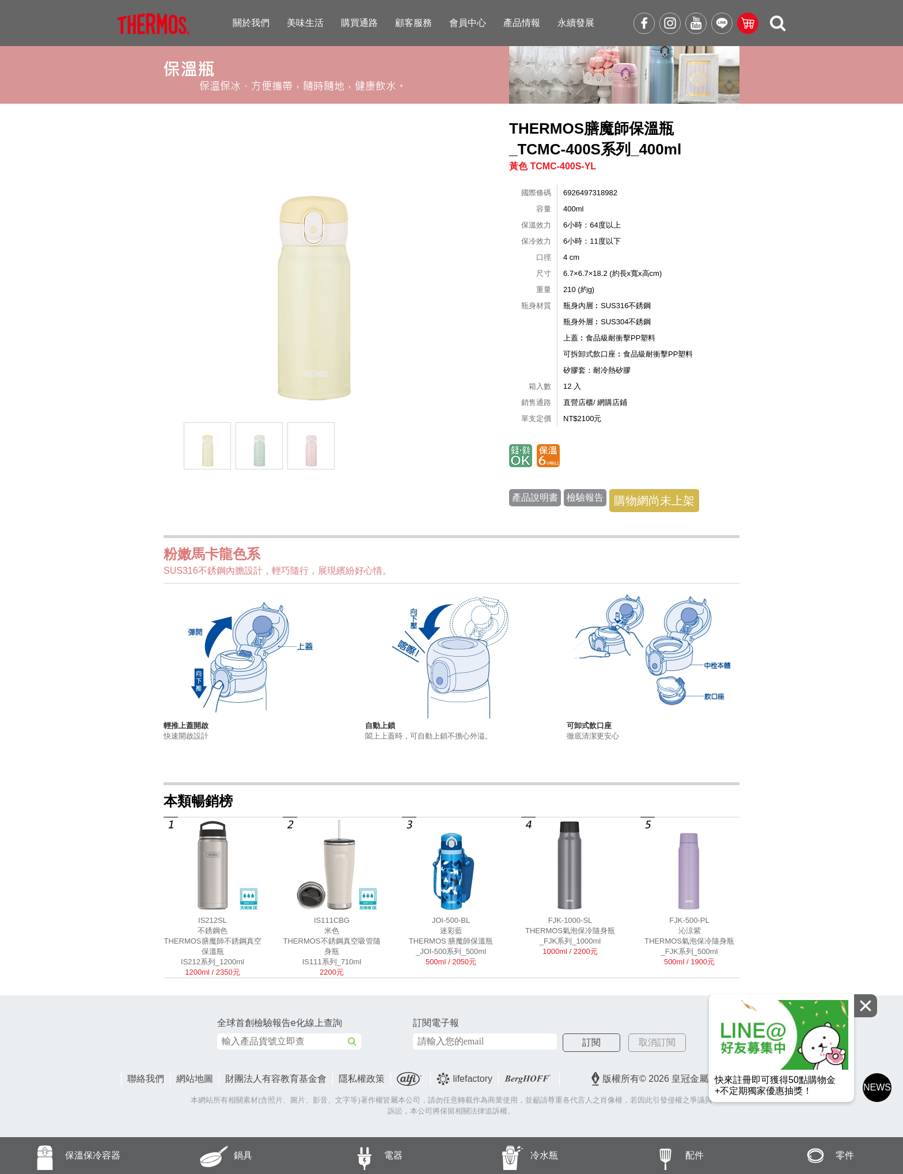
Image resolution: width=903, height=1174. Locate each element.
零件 (804, 1155)
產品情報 (521, 23)
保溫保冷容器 (60, 1155)
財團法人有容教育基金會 (276, 1079)
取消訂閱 (657, 1042)
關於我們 (251, 23)
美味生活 (305, 23)
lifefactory (464, 1079)
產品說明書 (535, 497)
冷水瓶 (504, 1155)
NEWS (877, 1087)
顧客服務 (413, 23)
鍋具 (201, 1155)
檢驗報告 (585, 497)
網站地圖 (194, 1079)
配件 (653, 1155)
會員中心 (467, 23)
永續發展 (575, 23)
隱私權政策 (362, 1079)
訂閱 (591, 1042)
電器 (352, 1155)
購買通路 (359, 23)
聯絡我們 (145, 1079)
